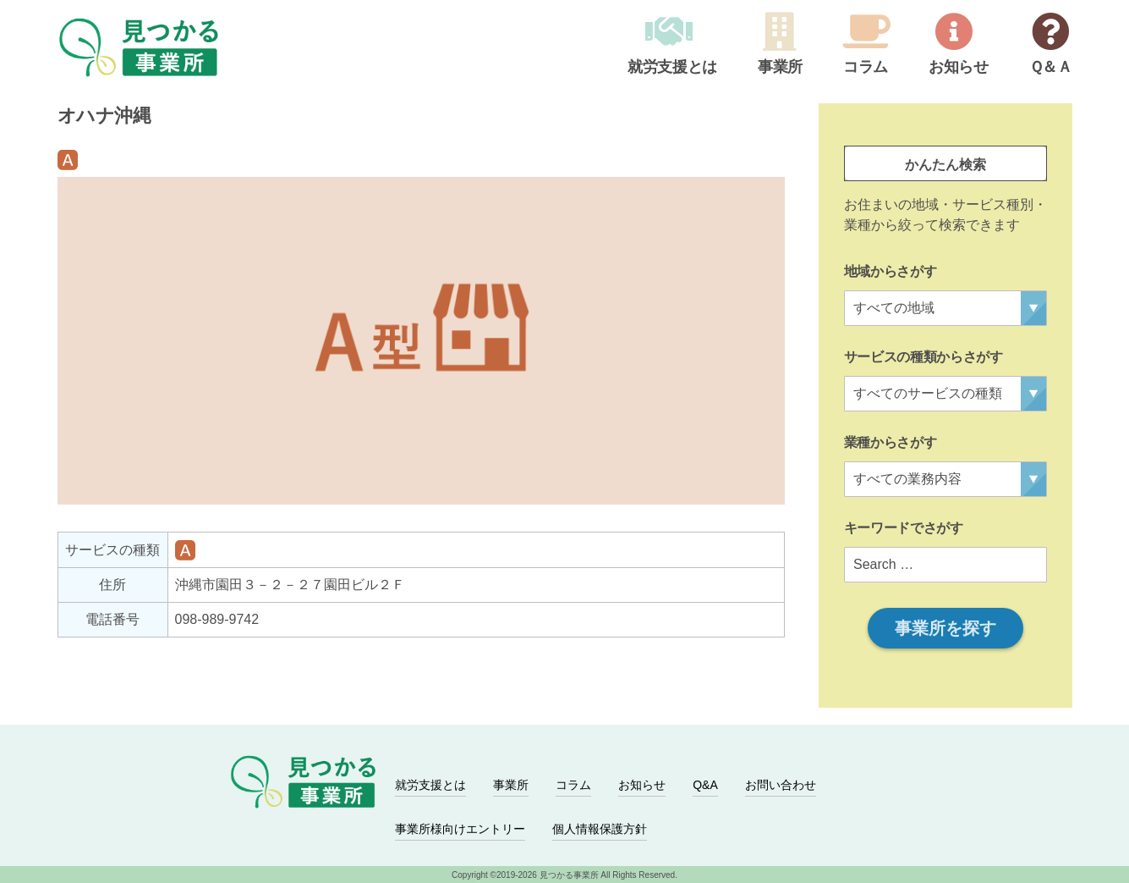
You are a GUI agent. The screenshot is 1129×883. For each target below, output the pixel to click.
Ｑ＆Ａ (1050, 67)
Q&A (705, 785)
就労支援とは (672, 67)
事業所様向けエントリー (460, 829)
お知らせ (959, 67)
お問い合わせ (780, 785)
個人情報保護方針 (599, 829)
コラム (865, 67)
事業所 (780, 67)
